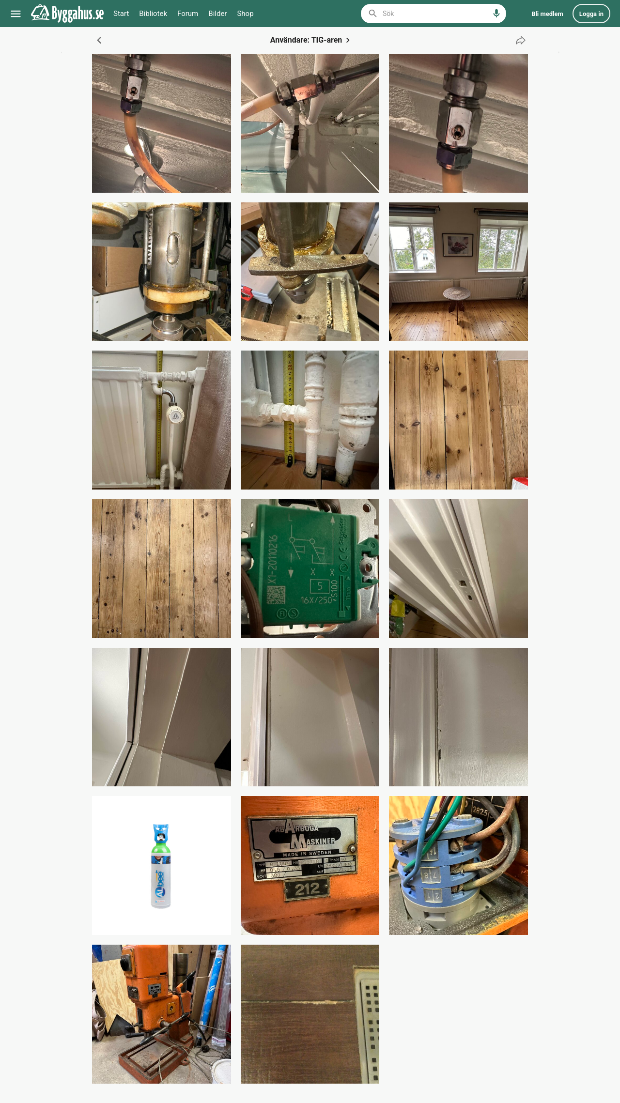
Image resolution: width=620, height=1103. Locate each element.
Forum (187, 13)
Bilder (217, 13)
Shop (245, 13)
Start (121, 13)
